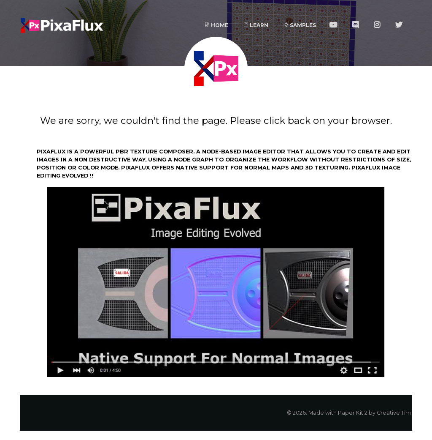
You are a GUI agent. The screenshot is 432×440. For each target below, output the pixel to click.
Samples (300, 25)
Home (216, 25)
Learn (255, 25)
